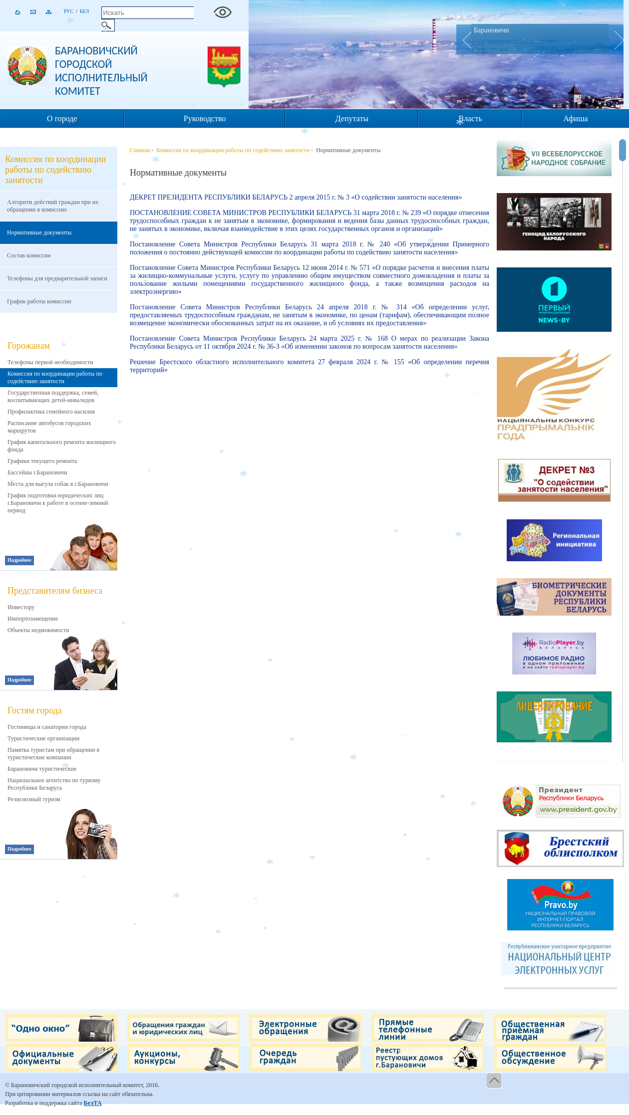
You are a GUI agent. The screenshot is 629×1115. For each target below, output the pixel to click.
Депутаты (351, 118)
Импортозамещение (32, 618)
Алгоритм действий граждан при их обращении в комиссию (52, 206)
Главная (140, 150)
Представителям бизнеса (54, 591)
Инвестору (21, 607)
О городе (62, 118)
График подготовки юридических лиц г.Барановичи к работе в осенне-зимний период (57, 503)
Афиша (575, 118)
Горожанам (28, 346)
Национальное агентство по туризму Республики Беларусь (54, 784)
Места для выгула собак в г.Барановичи (57, 483)
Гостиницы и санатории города (46, 726)
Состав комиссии (29, 255)
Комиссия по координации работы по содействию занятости (54, 377)
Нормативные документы (39, 232)
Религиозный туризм (33, 799)
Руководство (205, 118)
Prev (463, 39)
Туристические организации (43, 738)
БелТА (92, 1103)
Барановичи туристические (42, 768)
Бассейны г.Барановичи (37, 472)
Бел (84, 11)
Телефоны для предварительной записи (57, 278)
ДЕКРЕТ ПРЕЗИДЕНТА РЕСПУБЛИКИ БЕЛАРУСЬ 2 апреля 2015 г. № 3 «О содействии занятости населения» (296, 197)
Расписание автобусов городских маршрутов (49, 427)
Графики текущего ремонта (42, 460)
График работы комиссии (39, 301)
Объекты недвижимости (38, 630)
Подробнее (19, 560)
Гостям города (34, 710)
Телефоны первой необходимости (50, 362)
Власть (470, 118)
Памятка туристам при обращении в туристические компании (53, 753)
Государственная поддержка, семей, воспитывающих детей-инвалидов (52, 396)
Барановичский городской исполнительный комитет (101, 71)
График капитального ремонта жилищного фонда (61, 446)
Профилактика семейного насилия (51, 411)
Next (616, 39)
